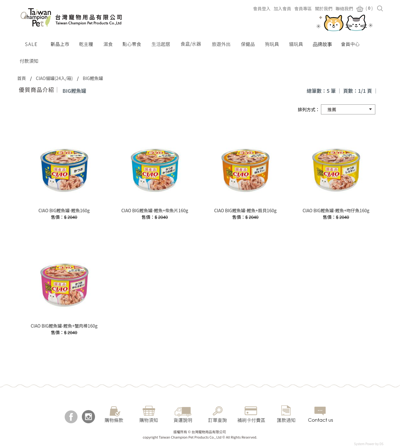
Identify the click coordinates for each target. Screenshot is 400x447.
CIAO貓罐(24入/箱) (54, 78)
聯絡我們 (344, 8)
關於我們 (323, 8)
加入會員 (282, 8)
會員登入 (262, 8)
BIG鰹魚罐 (93, 78)
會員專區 (303, 8)
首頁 (21, 78)
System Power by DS (368, 443)
